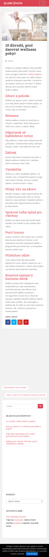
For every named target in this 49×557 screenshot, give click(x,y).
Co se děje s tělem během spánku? (21, 421)
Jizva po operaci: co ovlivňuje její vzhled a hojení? (23, 427)
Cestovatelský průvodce (16, 516)
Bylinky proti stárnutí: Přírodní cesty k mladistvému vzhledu (21, 442)
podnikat (17, 523)
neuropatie (18, 520)
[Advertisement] (24, 356)
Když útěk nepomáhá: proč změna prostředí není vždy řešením (20, 435)
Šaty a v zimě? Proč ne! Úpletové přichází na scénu (26, 395)
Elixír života (13, 3)
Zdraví (10, 61)
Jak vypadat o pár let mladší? (15, 387)
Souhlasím (32, 554)
